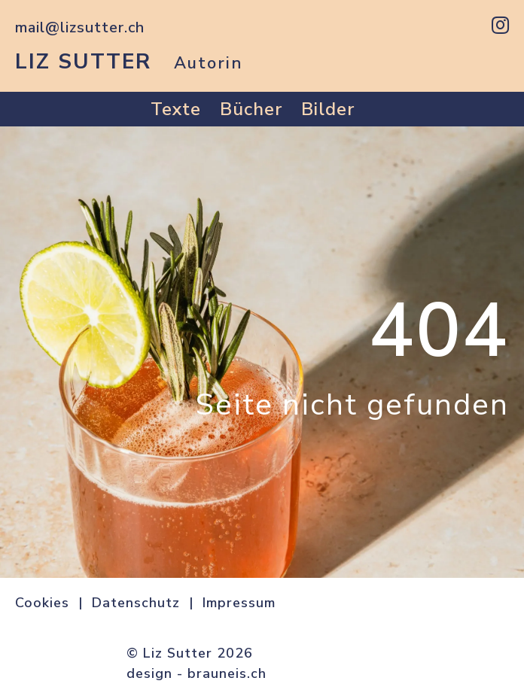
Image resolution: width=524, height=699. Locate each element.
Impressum (239, 603)
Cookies (42, 603)
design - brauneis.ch (196, 673)
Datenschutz (136, 603)
